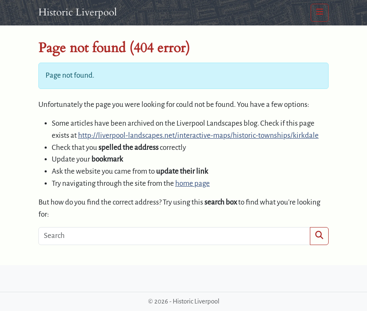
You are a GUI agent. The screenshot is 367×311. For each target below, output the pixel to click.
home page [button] (192, 183)
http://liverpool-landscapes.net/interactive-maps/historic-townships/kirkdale (198, 135)
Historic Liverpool (77, 12)
